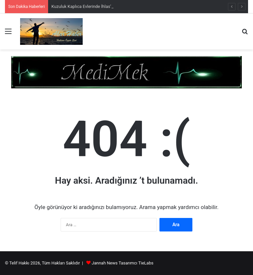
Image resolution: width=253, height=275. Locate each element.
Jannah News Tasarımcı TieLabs (122, 262)
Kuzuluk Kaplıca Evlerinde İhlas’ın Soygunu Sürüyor (99, 6)
